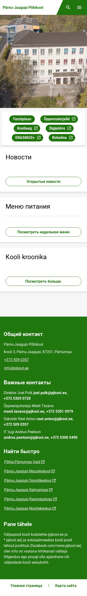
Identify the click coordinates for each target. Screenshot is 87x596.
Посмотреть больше (43, 281)
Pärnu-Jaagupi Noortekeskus (28, 508)
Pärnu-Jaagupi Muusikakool (27, 471)
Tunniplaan (22, 119)
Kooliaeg (28, 129)
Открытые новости (43, 181)
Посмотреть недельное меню (43, 232)
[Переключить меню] (79, 7)
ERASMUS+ (29, 138)
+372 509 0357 (16, 360)
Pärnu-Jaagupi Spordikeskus (27, 480)
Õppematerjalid (61, 120)
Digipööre (61, 129)
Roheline (63, 138)
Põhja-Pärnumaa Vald (22, 462)
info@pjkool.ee (16, 368)
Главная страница (26, 585)
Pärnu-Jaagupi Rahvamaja (26, 490)
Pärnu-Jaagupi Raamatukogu (28, 499)
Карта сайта (66, 585)
